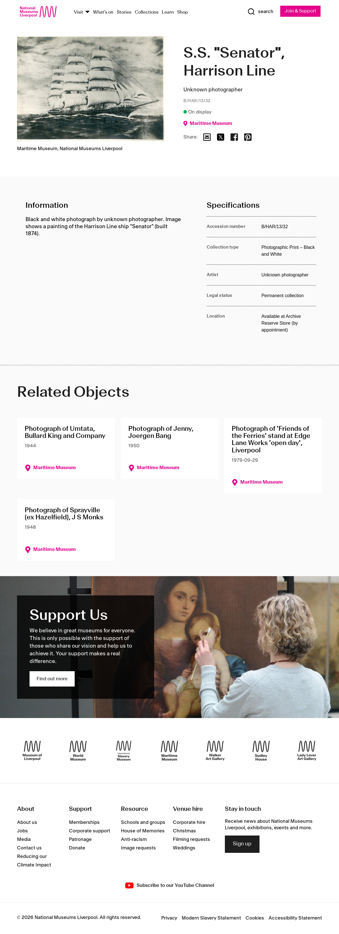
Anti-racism (134, 839)
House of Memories (143, 831)
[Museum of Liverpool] (32, 751)
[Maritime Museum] (169, 751)
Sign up (242, 844)
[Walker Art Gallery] (215, 751)
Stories (124, 12)
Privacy (169, 918)
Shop (182, 12)
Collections (146, 12)
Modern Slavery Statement (211, 918)
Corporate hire (189, 822)
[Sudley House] (261, 751)
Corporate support (89, 831)
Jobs (22, 831)
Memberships (84, 822)
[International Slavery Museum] (123, 751)
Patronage (80, 839)
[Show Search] (258, 12)
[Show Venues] (87, 12)
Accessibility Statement (295, 918)
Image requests (138, 848)
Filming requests (191, 839)
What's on (103, 12)
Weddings (184, 848)
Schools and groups (143, 822)
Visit (78, 12)
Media (24, 839)
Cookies (255, 918)
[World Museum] (78, 751)
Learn (168, 12)
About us (27, 822)
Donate (77, 848)
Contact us (29, 848)
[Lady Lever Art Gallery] (307, 751)
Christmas (184, 831)
